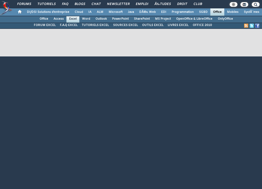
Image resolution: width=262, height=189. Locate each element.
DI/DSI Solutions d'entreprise (48, 12)
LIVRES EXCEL (178, 25)
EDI (163, 12)
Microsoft (116, 12)
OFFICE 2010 (202, 25)
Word (86, 19)
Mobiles (233, 12)
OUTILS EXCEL (152, 25)
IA (89, 12)
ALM (100, 12)
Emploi (142, 4)
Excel (73, 19)
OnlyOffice (225, 19)
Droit (182, 4)
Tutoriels (46, 4)
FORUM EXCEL (45, 25)
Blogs (80, 4)
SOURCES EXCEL (125, 25)
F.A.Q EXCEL (68, 25)
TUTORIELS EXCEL (95, 25)
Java (131, 12)
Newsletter (118, 4)
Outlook (101, 19)
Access (59, 19)
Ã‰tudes (162, 4)
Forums (24, 4)
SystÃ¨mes (251, 12)
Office (217, 12)
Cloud (79, 12)
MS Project (163, 19)
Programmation (183, 12)
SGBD (203, 12)
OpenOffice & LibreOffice (194, 19)
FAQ (65, 4)
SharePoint (142, 19)
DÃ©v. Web (147, 12)
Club (197, 4)
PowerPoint (120, 19)
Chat (96, 4)
